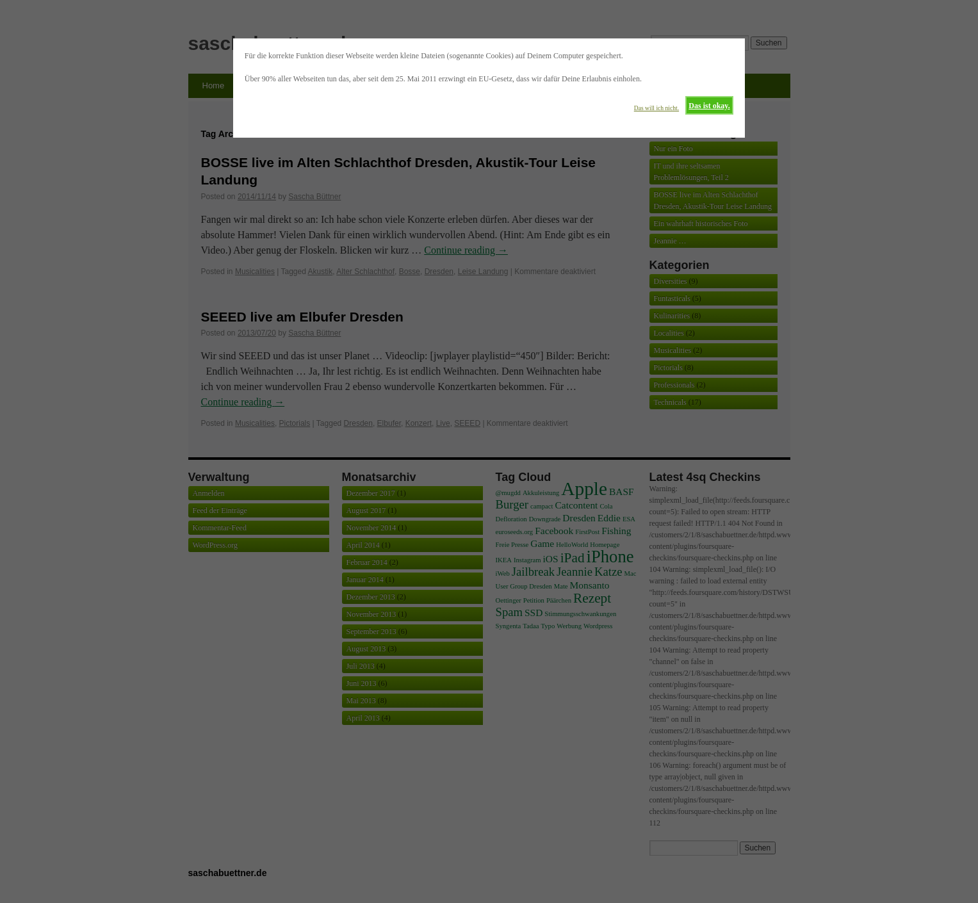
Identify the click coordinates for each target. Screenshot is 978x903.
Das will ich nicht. (656, 107)
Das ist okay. (709, 105)
